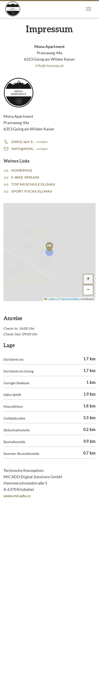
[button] (88, 9)
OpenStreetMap (70, 299)
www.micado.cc (17, 495)
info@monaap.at (49, 65)
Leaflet (50, 299)
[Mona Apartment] (12, 9)
